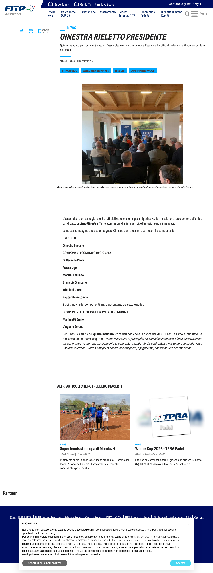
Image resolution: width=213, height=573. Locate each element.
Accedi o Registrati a (186, 4)
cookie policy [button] (48, 533)
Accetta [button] (180, 563)
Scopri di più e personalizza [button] (44, 563)
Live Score (104, 4)
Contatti (199, 517)
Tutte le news (51, 14)
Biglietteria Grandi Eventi (172, 14)
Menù (197, 14)
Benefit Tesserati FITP (127, 14)
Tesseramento (107, 12)
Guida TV (82, 4)
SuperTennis (59, 4)
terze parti (78, 536)
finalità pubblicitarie (33, 543)
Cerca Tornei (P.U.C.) (68, 14)
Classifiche (89, 12)
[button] (189, 524)
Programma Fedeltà (147, 14)
